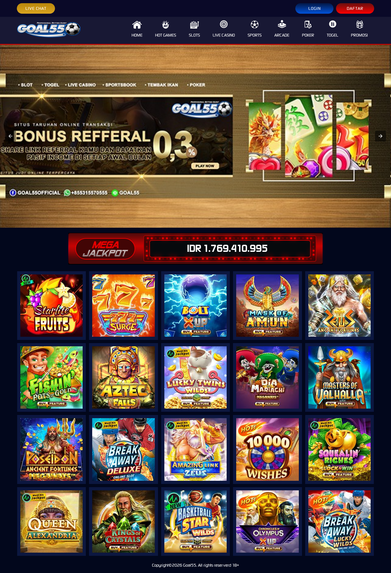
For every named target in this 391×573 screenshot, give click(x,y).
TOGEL (332, 29)
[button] (10, 136)
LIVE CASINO (224, 29)
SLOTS (194, 29)
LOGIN (314, 8)
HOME (137, 29)
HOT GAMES (165, 29)
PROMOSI (359, 29)
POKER (308, 29)
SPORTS (255, 29)
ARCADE (281, 29)
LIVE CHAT (35, 8)
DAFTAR (355, 8)
